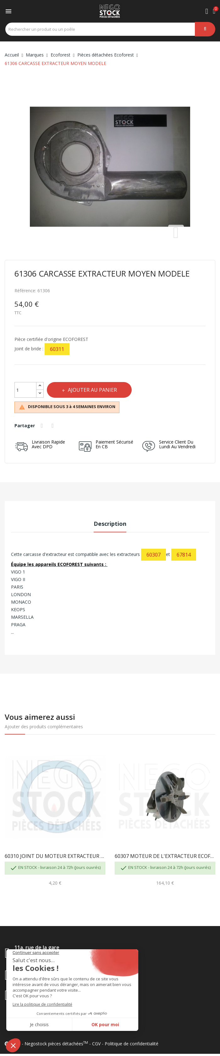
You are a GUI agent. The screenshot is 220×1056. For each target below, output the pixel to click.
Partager (43, 425)
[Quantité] (25, 390)
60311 (57, 349)
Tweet (55, 425)
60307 (153, 554)
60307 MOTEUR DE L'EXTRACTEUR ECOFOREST (165, 856)
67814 (184, 554)
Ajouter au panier (95, 389)
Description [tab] (110, 523)
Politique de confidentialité (131, 1044)
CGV (96, 1044)
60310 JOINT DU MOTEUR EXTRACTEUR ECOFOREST (55, 856)
